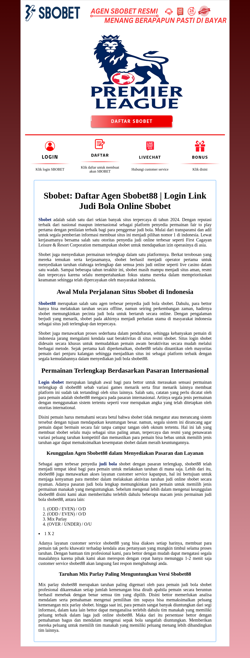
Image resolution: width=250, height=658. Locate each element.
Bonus (200, 157)
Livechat (150, 157)
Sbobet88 (47, 303)
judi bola (108, 463)
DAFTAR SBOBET (132, 121)
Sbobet (45, 219)
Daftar (100, 155)
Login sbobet (51, 382)
